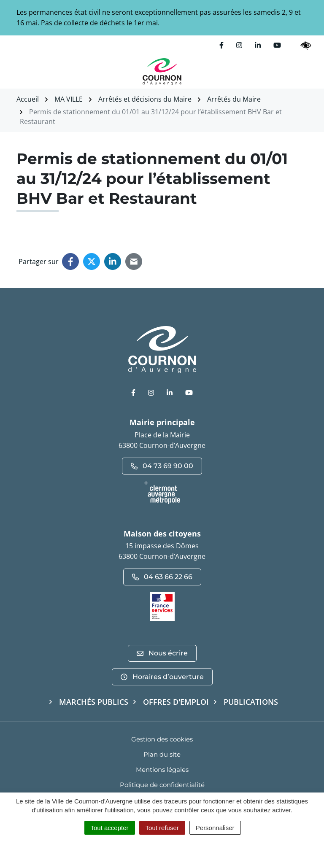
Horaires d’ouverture (162, 677)
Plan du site (162, 754)
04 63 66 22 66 (162, 577)
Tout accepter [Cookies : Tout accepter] (110, 827)
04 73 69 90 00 (162, 466)
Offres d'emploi (176, 702)
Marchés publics (93, 702)
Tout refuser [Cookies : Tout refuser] (162, 827)
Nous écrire (162, 653)
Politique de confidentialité (162, 785)
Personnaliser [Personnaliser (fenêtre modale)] (215, 827)
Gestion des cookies (162, 739)
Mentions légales (162, 770)
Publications (251, 702)
